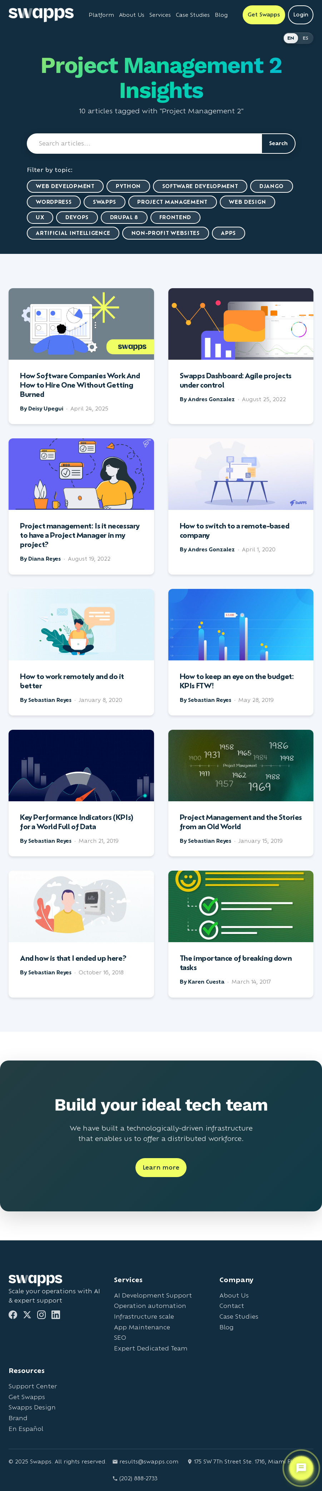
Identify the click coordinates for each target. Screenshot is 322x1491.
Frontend (176, 217)
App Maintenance (142, 1327)
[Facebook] (13, 1314)
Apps (229, 233)
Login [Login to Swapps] (300, 14)
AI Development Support (153, 1295)
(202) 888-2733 (135, 1478)
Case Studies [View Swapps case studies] (193, 14)
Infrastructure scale (144, 1316)
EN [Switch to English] (290, 38)
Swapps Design (32, 1407)
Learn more (161, 1168)
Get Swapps (27, 1397)
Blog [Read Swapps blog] (221, 14)
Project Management (173, 201)
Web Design (248, 201)
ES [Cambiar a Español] (306, 38)
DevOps (77, 217)
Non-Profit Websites (166, 233)
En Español (26, 1428)
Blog (226, 1327)
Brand (18, 1418)
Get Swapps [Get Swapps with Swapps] (264, 14)
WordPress (54, 201)
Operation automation (150, 1306)
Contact (231, 1306)
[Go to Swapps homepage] (41, 15)
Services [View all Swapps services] (160, 14)
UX (40, 217)
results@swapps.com (145, 1461)
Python (128, 186)
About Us (234, 1295)
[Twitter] (27, 1314)
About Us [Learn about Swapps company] (131, 14)
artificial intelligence (73, 233)
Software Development (201, 186)
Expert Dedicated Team (151, 1348)
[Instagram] (41, 1314)
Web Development (65, 186)
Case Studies (238, 1316)
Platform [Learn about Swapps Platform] (101, 14)
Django (272, 186)
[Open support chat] (301, 1468)
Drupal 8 (124, 217)
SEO (120, 1337)
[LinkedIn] (55, 1314)
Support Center (33, 1386)
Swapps (105, 201)
